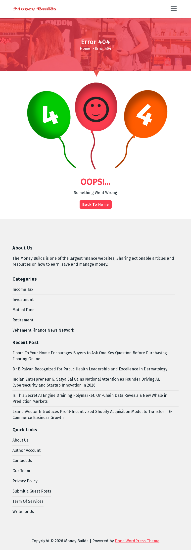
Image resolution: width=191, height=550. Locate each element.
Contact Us (22, 460)
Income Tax (22, 289)
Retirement (22, 320)
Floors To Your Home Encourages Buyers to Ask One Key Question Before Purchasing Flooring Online (89, 355)
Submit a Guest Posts (31, 491)
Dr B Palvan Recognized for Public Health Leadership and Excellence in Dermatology (89, 369)
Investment (23, 299)
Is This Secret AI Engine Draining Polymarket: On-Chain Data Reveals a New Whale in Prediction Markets (89, 398)
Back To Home (95, 204)
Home (85, 48)
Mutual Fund (23, 309)
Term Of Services (28, 501)
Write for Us (23, 511)
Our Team (21, 470)
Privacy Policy (25, 481)
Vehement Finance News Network (43, 330)
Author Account (26, 450)
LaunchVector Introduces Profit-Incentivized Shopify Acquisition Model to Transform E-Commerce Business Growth (92, 414)
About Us (20, 440)
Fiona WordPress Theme (137, 541)
